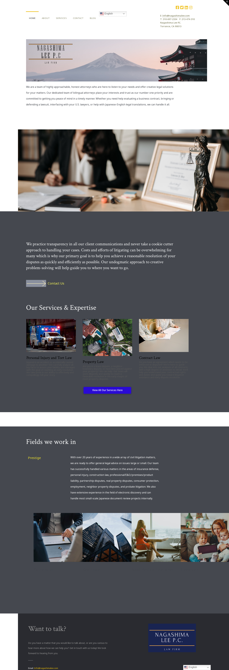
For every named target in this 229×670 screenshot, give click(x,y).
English (106, 14)
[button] (226, 3)
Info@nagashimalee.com (176, 15)
